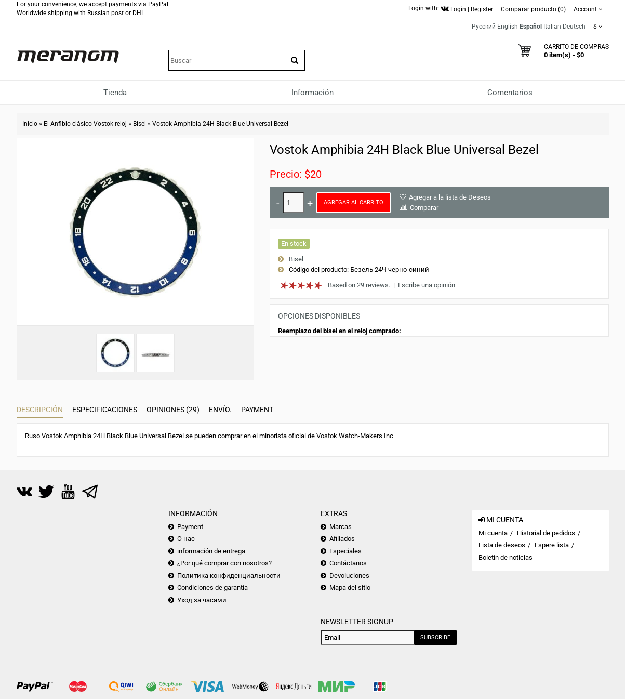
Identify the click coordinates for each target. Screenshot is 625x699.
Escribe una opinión (426, 285)
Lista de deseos (501, 545)
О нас (186, 539)
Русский (484, 26)
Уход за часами (202, 600)
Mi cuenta (493, 533)
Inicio (29, 123)
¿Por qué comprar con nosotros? (224, 563)
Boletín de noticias (505, 557)
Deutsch (574, 26)
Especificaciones (104, 409)
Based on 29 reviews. (359, 285)
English (507, 26)
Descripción (40, 409)
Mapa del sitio (349, 587)
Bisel (139, 123)
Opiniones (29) (173, 409)
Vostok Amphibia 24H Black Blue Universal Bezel (220, 123)
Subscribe (435, 637)
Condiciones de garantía (212, 587)
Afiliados (342, 539)
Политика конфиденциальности (229, 575)
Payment (257, 409)
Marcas (340, 527)
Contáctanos (348, 563)
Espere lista (552, 545)
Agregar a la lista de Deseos (450, 197)
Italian (552, 26)
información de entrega (211, 551)
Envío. (220, 409)
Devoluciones (349, 575)
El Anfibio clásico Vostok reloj (85, 123)
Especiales (345, 551)
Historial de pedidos (546, 533)
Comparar (424, 208)
